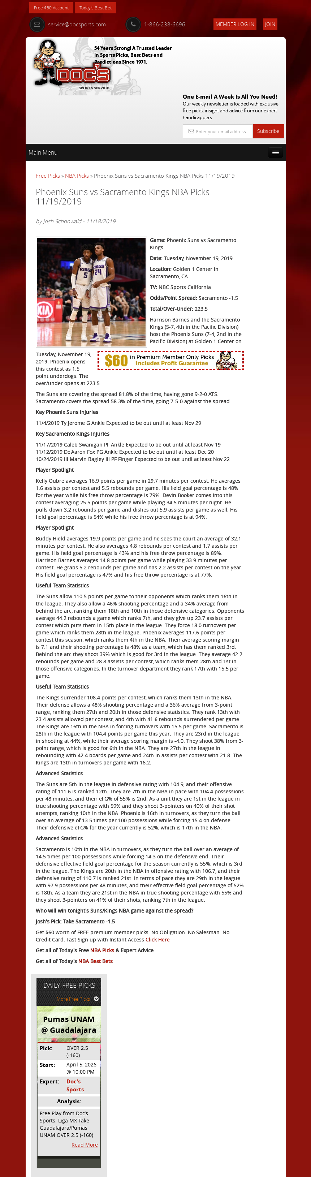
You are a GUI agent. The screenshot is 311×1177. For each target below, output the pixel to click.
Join (270, 24)
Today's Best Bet (104, 8)
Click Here (48, 1121)
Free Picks (48, 122)
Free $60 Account (54, 8)
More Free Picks (253, 140)
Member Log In (235, 24)
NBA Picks (77, 122)
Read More (259, 286)
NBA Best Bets (95, 1143)
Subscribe (268, 77)
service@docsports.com (67, 24)
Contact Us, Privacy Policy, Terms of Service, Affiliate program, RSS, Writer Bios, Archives (199, 1168)
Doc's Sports (248, 226)
